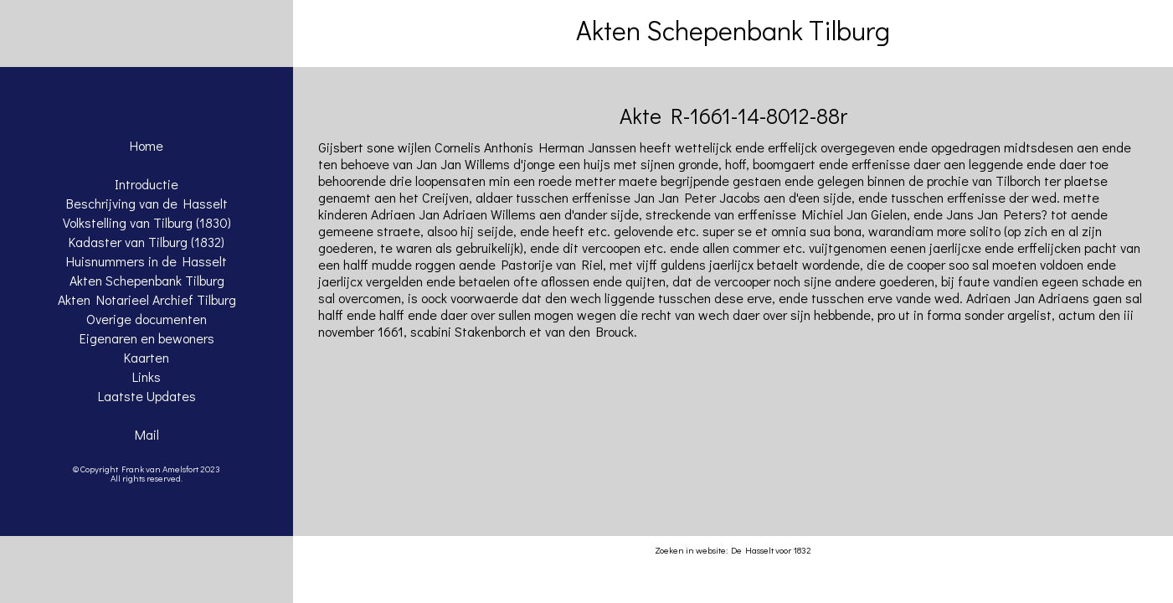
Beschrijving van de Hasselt (147, 203)
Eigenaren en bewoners (147, 338)
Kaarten (146, 357)
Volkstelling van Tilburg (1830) (147, 222)
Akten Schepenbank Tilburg (146, 280)
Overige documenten (146, 318)
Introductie (146, 184)
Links (146, 376)
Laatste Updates (147, 396)
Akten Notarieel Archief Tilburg (147, 299)
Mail (147, 434)
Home (146, 145)
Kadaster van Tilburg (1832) (146, 241)
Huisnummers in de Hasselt (146, 261)
